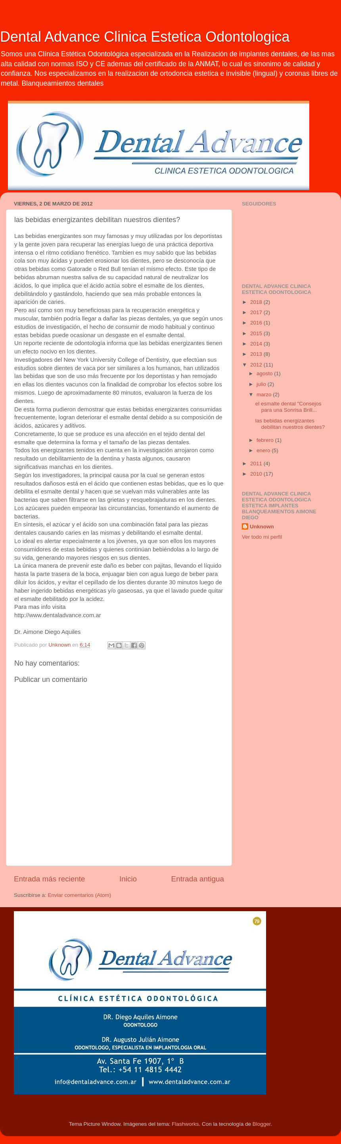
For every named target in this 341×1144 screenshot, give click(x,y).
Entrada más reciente (49, 879)
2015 (257, 333)
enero (264, 450)
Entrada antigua (197, 879)
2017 (257, 312)
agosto (265, 373)
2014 (257, 344)
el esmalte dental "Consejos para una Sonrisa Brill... (288, 407)
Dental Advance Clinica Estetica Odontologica (144, 37)
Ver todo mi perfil (262, 537)
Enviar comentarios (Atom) (79, 895)
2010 (257, 474)
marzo (265, 394)
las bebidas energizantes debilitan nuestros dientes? (290, 424)
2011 (257, 463)
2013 (257, 354)
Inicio (128, 879)
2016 (257, 323)
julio (262, 384)
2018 (257, 302)
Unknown (262, 527)
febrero (266, 440)
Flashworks (185, 1124)
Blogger (262, 1124)
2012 (257, 365)
